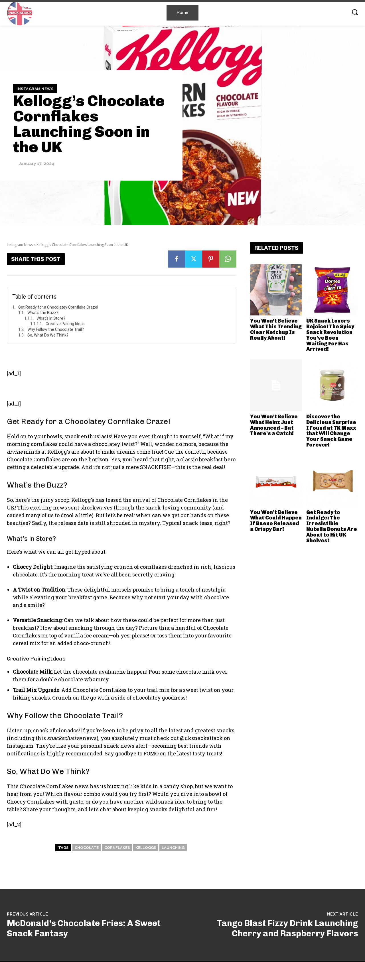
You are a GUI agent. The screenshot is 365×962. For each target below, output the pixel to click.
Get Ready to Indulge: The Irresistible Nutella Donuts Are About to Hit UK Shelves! (331, 526)
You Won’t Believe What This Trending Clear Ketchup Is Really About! (276, 329)
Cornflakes (117, 847)
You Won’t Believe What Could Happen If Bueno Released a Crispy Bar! (276, 520)
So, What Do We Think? (47, 335)
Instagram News (35, 88)
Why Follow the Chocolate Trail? (55, 329)
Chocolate (87, 847)
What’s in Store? (50, 318)
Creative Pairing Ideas (65, 323)
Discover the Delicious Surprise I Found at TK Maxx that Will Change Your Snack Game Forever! (331, 430)
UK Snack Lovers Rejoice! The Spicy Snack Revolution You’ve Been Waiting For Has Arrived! (330, 335)
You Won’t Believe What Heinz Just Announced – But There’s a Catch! (274, 425)
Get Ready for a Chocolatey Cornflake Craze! (58, 307)
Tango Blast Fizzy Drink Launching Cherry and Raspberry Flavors (287, 928)
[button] (354, 12)
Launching (173, 847)
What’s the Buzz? (42, 312)
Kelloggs (145, 847)
